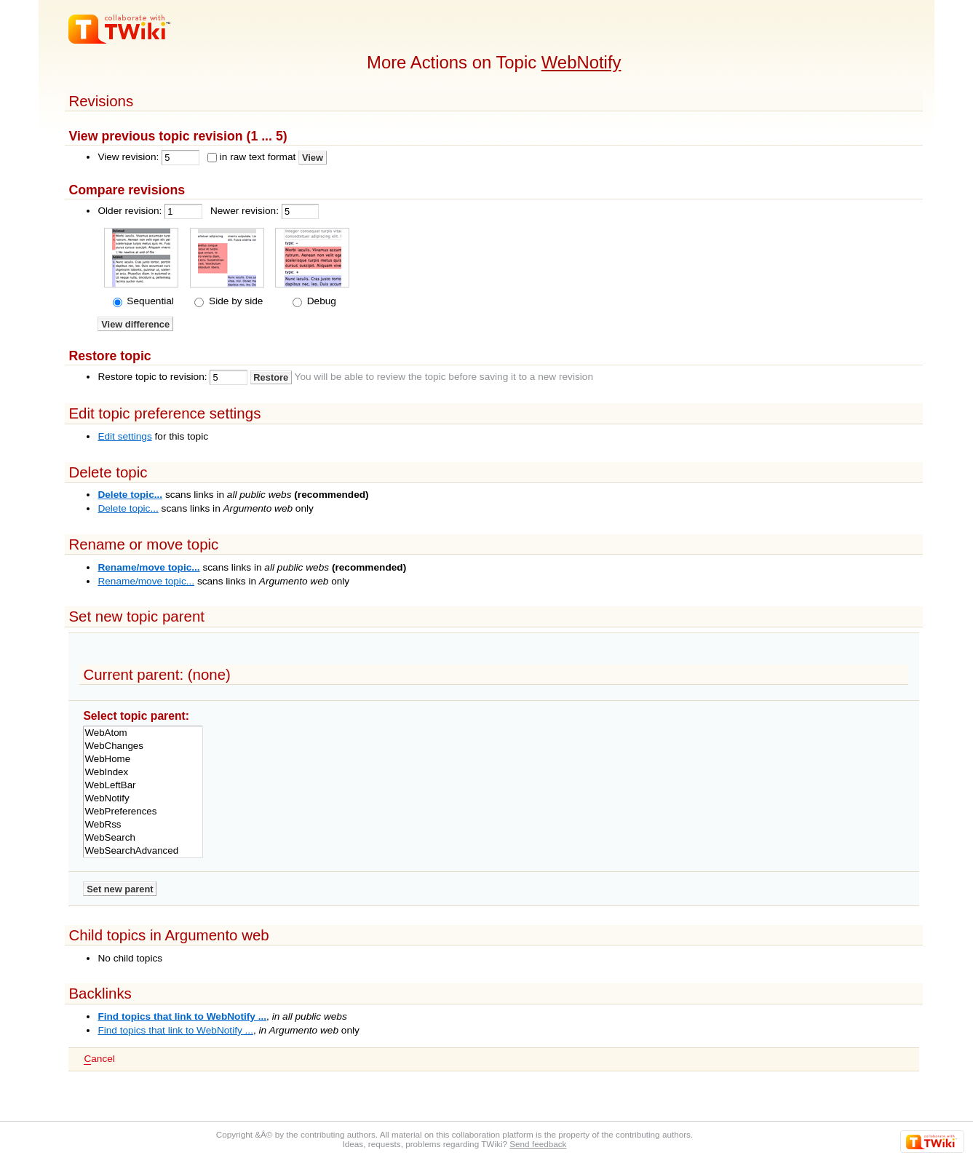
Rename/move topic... (148, 567)
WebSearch (143, 837)
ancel (99, 1059)
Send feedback (537, 1144)
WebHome (143, 759)
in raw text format (258, 156)
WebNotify (581, 62)
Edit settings (124, 436)
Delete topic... (130, 494)
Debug (320, 301)
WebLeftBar (143, 785)
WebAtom (143, 732)
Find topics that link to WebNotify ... (182, 1016)
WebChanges (143, 746)
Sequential (149, 301)
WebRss (143, 824)
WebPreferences (143, 811)
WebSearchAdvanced (143, 850)
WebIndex (143, 772)
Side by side (234, 301)
